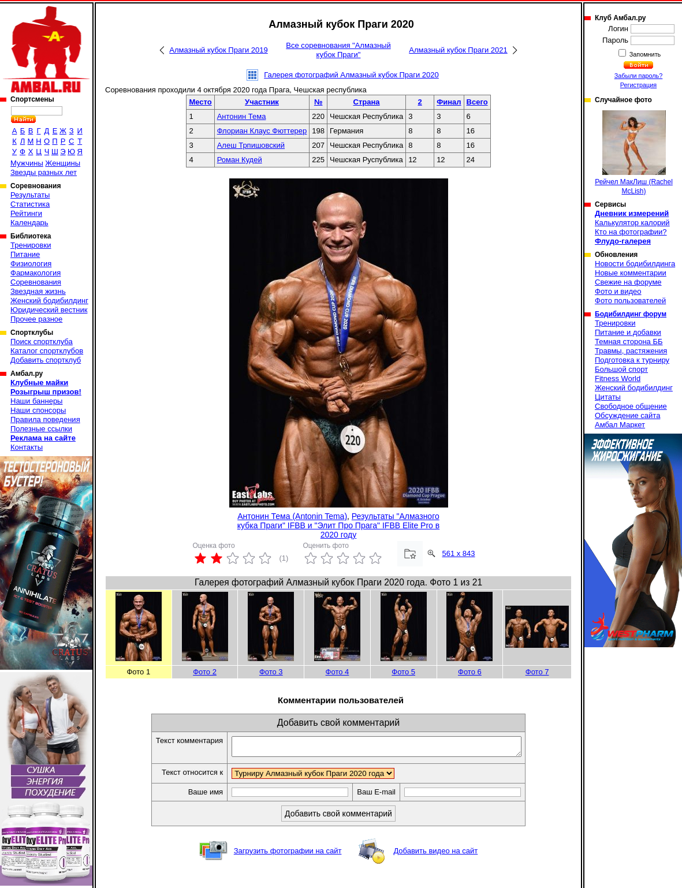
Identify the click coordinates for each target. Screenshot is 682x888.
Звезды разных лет (43, 172)
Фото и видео (618, 291)
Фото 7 (537, 671)
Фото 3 (271, 671)
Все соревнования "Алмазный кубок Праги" (338, 50)
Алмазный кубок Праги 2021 (458, 50)
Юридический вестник (48, 309)
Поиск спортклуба (41, 341)
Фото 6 (470, 671)
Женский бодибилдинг (49, 300)
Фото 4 (337, 671)
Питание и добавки (628, 332)
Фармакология (35, 272)
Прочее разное (36, 319)
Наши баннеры (36, 401)
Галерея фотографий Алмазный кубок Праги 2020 (351, 74)
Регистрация (638, 84)
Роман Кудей (239, 159)
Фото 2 (205, 671)
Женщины (62, 163)
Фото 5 (403, 671)
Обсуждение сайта (627, 415)
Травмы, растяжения (631, 350)
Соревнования (35, 282)
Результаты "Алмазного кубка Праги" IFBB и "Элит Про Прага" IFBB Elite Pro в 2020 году (338, 525)
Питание (25, 254)
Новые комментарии (630, 272)
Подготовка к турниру (632, 360)
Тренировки (30, 245)
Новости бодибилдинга (635, 263)
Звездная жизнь (38, 291)
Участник (262, 102)
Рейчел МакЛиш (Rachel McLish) (634, 152)
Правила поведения (45, 419)
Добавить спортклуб (45, 360)
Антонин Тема (241, 116)
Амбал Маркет (620, 424)
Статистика (30, 204)
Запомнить (644, 54)
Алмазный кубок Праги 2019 (218, 50)
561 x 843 (458, 553)
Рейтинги (26, 213)
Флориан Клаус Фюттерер (262, 130)
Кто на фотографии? (631, 231)
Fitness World (617, 378)
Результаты (30, 195)
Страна (366, 102)
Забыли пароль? (638, 75)
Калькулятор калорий (632, 222)
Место (200, 102)
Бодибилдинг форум (630, 314)
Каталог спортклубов (46, 350)
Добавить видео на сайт (435, 854)
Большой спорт (621, 369)
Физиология (30, 263)
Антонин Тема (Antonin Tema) (292, 516)
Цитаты (608, 397)
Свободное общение (631, 406)
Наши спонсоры (38, 410)
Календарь (29, 222)
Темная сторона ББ (629, 341)
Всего (477, 102)
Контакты (26, 447)
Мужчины (26, 163)
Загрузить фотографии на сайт (288, 854)
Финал (449, 102)
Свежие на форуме (628, 282)
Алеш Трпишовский (251, 145)
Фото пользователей (630, 300)
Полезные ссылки (41, 428)
